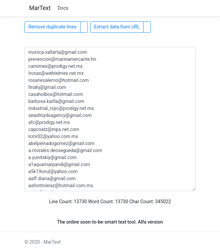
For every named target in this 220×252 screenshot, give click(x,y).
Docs (63, 8)
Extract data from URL (117, 26)
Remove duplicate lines (53, 26)
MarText (40, 8)
